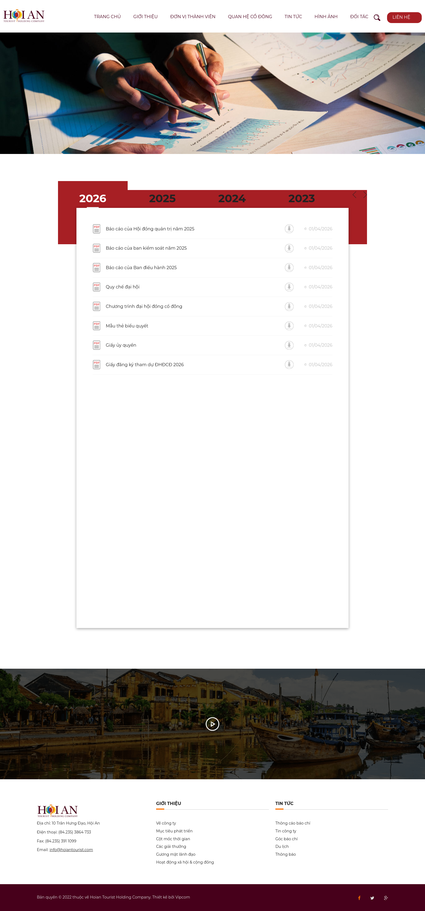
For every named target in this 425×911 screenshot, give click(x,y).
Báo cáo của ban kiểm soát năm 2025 (146, 248)
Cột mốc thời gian (173, 839)
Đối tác (359, 16)
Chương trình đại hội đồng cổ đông (144, 306)
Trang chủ (107, 16)
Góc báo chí (286, 839)
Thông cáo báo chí (292, 823)
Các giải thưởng (171, 846)
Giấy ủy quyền (121, 345)
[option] (212, 93)
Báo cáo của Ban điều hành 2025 (141, 267)
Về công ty (166, 823)
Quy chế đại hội (122, 286)
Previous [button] (354, 194)
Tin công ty (285, 831)
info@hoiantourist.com (71, 849)
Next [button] (365, 194)
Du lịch (282, 846)
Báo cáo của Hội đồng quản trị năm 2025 (150, 228)
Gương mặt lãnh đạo (175, 854)
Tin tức (293, 16)
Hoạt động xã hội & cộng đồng (185, 862)
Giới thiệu (145, 16)
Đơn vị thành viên (192, 16)
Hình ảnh (326, 16)
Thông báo (285, 854)
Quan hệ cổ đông (250, 16)
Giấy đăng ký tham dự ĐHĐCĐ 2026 (145, 364)
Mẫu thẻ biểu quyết (127, 326)
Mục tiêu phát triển (174, 831)
